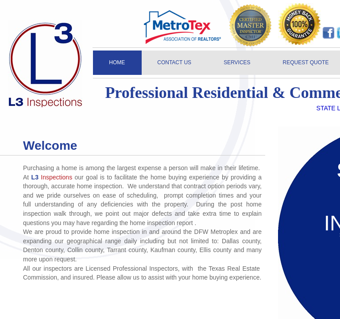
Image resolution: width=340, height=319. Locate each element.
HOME (117, 62)
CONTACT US (174, 62)
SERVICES (237, 62)
